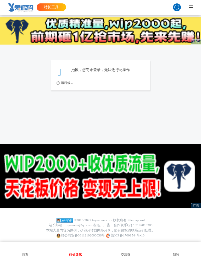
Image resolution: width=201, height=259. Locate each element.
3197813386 (143, 225)
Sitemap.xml (136, 220)
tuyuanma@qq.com (79, 225)
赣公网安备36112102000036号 (81, 235)
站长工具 (51, 7)
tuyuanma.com (102, 220)
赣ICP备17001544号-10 (125, 235)
